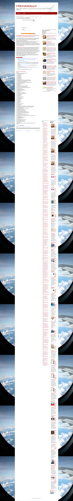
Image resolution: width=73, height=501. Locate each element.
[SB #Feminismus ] (45, 203)
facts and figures (53, 444)
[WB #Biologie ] (45, 285)
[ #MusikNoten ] (45, 152)
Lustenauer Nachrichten (52, 360)
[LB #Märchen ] (45, 176)
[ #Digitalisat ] (44, 128)
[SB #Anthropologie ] (45, 181)
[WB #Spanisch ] (45, 358)
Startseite (18, 13)
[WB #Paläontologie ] (45, 342)
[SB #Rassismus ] (45, 262)
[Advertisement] (50, 22)
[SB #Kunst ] (44, 233)
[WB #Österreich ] (45, 340)
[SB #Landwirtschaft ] (46, 234)
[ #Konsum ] (44, 149)
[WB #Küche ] (45, 318)
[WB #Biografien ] (45, 284)
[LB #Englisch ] (45, 169)
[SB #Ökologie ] (45, 250)
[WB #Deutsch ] (45, 288)
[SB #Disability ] (45, 179)
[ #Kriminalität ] (45, 150)
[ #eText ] (19, 126)
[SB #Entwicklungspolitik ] (46, 199)
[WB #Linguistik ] (45, 324)
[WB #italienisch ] (45, 315)
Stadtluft (52, 387)
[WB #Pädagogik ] (45, 341)
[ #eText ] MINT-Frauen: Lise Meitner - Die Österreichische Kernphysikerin (51, 66)
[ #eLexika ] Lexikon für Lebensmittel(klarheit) (50, 87)
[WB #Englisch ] (45, 292)
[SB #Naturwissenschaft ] (45, 247)
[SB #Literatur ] (45, 236)
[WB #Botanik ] (45, 286)
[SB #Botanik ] (45, 192)
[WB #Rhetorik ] (45, 353)
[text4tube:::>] (53, 302)
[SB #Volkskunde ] (45, 277)
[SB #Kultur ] (44, 232)
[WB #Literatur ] (45, 325)
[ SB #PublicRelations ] (45, 163)
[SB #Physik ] (44, 257)
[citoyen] (52, 329)
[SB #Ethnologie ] (45, 201)
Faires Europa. (53, 199)
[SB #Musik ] (44, 244)
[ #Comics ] (44, 127)
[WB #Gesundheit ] (45, 310)
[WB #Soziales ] (45, 354)
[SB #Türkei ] (44, 276)
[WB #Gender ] (45, 304)
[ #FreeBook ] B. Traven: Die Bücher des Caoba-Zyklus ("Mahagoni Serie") (51, 36)
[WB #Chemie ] (45, 287)
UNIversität (52, 187)
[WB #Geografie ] (45, 305)
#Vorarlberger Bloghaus (24, 65)
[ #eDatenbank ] (45, 131)
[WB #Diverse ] (45, 291)
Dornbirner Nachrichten (52, 212)
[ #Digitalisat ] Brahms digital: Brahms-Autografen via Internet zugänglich (51, 72)
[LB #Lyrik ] (44, 175)
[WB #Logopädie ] (45, 326)
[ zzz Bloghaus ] (23, 126)
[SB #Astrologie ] (45, 187)
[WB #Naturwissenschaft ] (45, 337)
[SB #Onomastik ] (45, 251)
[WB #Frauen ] (45, 300)
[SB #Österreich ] (45, 252)
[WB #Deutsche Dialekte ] (45, 290)
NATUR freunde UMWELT (53, 148)
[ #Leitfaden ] (44, 151)
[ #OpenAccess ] (45, 156)
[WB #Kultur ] (44, 319)
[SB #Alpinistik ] (45, 180)
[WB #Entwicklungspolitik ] (46, 294)
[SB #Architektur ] (45, 186)
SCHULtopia (53, 123)
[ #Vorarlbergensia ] (45, 160)
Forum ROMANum (53, 258)
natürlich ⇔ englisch (52, 344)
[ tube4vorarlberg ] (53, 430)
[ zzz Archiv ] (44, 164)
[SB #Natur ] (44, 245)
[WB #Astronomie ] (45, 282)
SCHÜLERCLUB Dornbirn (53, 243)
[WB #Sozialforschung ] (45, 356)
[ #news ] (44, 153)
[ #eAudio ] (44, 130)
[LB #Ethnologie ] (45, 170)
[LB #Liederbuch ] (45, 174)
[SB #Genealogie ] (45, 212)
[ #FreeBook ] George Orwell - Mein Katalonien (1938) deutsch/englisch (51, 82)
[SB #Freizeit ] (45, 210)
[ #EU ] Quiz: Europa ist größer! (55, 202)
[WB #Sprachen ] (45, 360)
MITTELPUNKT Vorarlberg (53, 271)
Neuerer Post (18, 130)
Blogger (40, 498)
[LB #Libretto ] (45, 173)
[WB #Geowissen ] (45, 307)
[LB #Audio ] (44, 168)
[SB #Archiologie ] (45, 185)
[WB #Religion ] (45, 352)
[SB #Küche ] (44, 231)
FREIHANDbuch (26, 6)
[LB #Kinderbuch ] (45, 171)
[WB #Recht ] (44, 351)
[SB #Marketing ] (45, 239)
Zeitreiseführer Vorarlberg (53, 287)
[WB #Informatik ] (45, 314)
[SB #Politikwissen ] (45, 258)
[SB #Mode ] (44, 243)
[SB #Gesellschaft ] (45, 219)
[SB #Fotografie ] (45, 206)
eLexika (24, 13)
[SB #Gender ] (45, 211)
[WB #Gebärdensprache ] (45, 302)
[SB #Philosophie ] (45, 255)
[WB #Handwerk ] (45, 312)
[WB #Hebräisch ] (45, 313)
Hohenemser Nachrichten (53, 374)
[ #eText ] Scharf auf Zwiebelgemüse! (49, 42)
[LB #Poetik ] (44, 177)
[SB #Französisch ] (45, 207)
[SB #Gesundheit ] (45, 221)
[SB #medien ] (45, 240)
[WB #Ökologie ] (45, 339)
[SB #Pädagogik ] (45, 253)
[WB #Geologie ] (45, 306)
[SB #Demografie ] (45, 194)
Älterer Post (38, 130)
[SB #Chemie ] (45, 193)
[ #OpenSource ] (45, 157)
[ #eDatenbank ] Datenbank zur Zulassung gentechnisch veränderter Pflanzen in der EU (51, 60)
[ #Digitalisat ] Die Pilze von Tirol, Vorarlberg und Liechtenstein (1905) (51, 48)
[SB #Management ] (45, 237)
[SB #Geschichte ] (45, 217)
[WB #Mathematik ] (45, 330)
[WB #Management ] (45, 327)
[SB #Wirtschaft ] (28, 126)
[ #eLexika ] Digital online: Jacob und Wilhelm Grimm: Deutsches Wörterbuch (51, 54)
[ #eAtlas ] (44, 129)
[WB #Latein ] (44, 323)
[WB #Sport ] (44, 359)
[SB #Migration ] (45, 242)
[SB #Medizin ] (45, 241)
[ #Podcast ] (44, 158)
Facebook (24, 66)
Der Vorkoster (53, 161)
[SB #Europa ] (45, 202)
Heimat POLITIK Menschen (53, 416)
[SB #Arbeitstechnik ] (45, 183)
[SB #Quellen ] (45, 261)
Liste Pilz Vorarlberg (52, 459)
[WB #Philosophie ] (45, 344)
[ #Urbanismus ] (45, 159)
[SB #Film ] (44, 205)
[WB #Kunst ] (44, 320)
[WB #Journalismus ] (45, 316)
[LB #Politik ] (44, 178)
